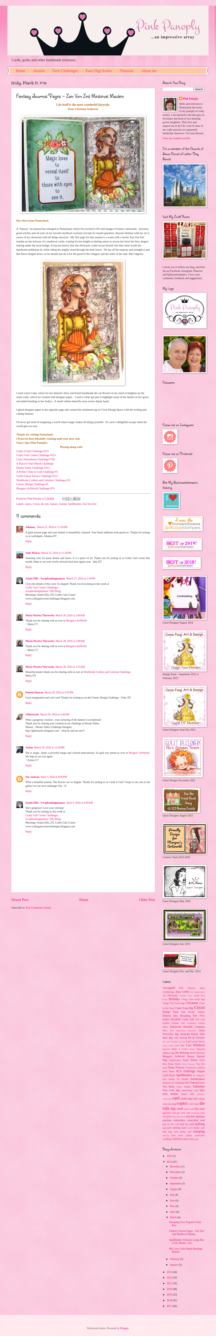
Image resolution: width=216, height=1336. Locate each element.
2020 (170, 1289)
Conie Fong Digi (184, 1008)
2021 (170, 1283)
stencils (166, 1135)
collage (201, 1098)
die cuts (45, 504)
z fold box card (179, 1139)
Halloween (175, 1026)
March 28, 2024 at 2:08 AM (70, 641)
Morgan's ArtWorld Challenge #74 (35, 488)
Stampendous (198, 1079)
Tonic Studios (184, 1086)
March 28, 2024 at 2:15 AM (70, 666)
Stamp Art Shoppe (179, 1079)
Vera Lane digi (171, 1090)
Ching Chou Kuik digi (193, 999)
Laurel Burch (198, 1041)
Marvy (192, 1049)
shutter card (199, 1127)
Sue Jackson (32, 777)
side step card (170, 1131)
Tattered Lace (197, 1082)
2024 (170, 1161)
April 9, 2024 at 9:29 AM (79, 802)
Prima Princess (176, 1067)
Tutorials (127, 71)
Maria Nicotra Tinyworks (39, 615)
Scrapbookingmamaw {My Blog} (43, 591)
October (174, 1177)
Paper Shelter (190, 1060)
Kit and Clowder (170, 1041)
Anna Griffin (182, 991)
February (175, 1259)
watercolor (200, 1135)
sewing (176, 1127)
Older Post (147, 900)
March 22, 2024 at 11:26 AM (52, 527)
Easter (166, 1019)
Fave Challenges (65, 71)
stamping (199, 1131)
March (173, 1217)
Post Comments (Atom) (38, 907)
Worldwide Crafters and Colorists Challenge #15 (43, 480)
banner (184, 1094)
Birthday (174, 999)
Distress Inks (170, 1015)
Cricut (36, 504)
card (175, 1098)
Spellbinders (74, 504)
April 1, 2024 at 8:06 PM (53, 777)
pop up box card (171, 1124)
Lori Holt (180, 1045)
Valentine (199, 1086)
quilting (200, 1124)
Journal (63, 504)
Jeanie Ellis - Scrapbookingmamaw (45, 578)
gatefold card (169, 1113)
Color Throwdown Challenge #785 (35, 459)
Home (20, 71)
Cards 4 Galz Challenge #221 (32, 451)
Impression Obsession (186, 1030)
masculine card (196, 1120)
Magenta (166, 1049)
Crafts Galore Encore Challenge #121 (37, 476)
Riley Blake (169, 1071)
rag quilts (167, 1127)
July (172, 1194)
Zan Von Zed (89, 504)
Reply (28, 541)
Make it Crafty (180, 1049)
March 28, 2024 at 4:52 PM (58, 692)
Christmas (191, 1003)
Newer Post (20, 900)
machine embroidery (174, 1120)
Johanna (30, 527)
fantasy (54, 504)
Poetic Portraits (188, 1064)
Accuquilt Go (173, 988)
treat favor (177, 1135)
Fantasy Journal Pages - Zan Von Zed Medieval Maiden (186, 1233)
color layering (169, 1104)
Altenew (191, 988)
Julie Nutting (180, 1037)
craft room (194, 1104)
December (175, 1166)
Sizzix (172, 1075)
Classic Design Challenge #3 (32, 484)
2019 (170, 1294)
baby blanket (170, 1093)
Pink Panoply (190, 98)
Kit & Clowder (196, 1037)
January (174, 1264)
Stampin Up (168, 1082)
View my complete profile (176, 138)
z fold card (193, 1139)
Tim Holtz (169, 1086)
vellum (189, 1135)
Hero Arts (168, 1030)
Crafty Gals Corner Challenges (41, 587)
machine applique (195, 1116)
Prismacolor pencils (195, 1067)
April (173, 1211)
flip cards (200, 1108)
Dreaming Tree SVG (192, 1015)
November (176, 1172)
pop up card (187, 1124)
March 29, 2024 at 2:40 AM (54, 714)
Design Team (170, 1011)
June (172, 1200)
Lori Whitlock (195, 1045)
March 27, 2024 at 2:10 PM (80, 578)
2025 (170, 1156)
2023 (170, 1272)
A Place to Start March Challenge (34, 463)
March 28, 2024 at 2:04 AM (70, 615)
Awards (39, 71)
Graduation (191, 1023)
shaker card (186, 1127)
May (172, 1206)
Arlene (29, 747)
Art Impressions (198, 992)
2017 (170, 1306)
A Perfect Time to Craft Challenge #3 (37, 471)
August (174, 1189)
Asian (196, 995)
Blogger (124, 1328)
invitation (195, 1113)
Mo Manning (182, 1052)
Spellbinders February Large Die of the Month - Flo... (186, 1242)
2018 (170, 1300)
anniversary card (190, 1090)
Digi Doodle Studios (193, 1012)
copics (28, 504)
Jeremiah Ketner (189, 1034)
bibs (192, 1094)
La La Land (185, 1041)
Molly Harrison (197, 1053)
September (176, 1183)
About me (148, 71)
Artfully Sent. (186, 995)
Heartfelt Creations (194, 1026)
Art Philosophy (170, 995)
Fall (192, 1019)
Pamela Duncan (34, 692)
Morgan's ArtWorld (76, 620)
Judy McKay (32, 552)
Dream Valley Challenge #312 (33, 467)
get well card (183, 1113)
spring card (185, 1131)
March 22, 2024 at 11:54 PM (56, 552)
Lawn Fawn (168, 1045)
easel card (189, 1109)
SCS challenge (185, 1071)
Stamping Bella (182, 1082)
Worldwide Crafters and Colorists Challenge (106, 672)
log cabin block (178, 1116)
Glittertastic (32, 714)
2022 (170, 1277)
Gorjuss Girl (178, 1023)
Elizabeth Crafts (179, 1019)
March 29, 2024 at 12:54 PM (49, 747)
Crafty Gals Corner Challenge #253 (36, 455)
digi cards (177, 1108)
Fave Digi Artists (99, 71)
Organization (175, 1060)
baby (202, 1090)
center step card (189, 1098)
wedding (167, 1139)
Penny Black (174, 1064)
